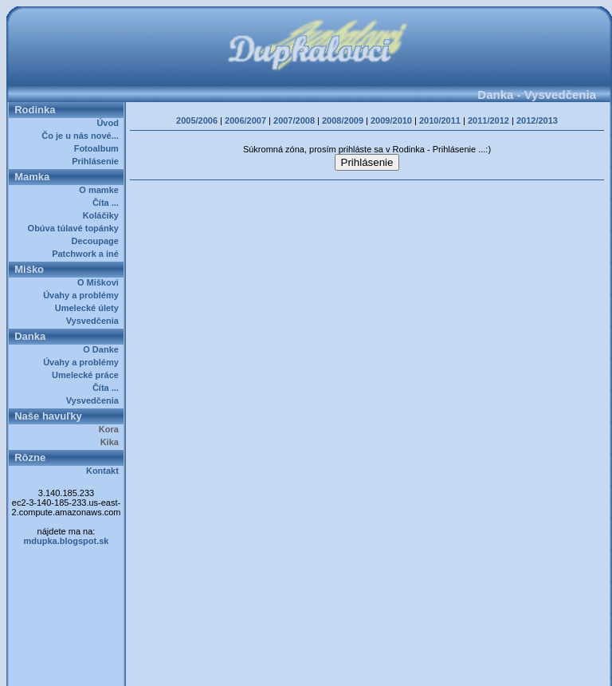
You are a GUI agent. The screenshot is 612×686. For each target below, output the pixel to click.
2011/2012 (488, 120)
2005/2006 (197, 120)
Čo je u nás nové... (82, 135)
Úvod (110, 123)
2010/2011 (440, 120)
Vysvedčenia (95, 320)
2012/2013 (537, 120)
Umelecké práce (88, 375)
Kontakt (105, 470)
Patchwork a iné (88, 253)
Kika (112, 442)
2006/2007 (245, 120)
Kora (111, 429)
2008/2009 (342, 120)
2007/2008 (294, 120)
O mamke (101, 190)
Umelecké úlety (89, 308)
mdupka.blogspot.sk (66, 541)
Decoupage (98, 241)
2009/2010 (391, 120)
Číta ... (108, 202)
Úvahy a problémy (83, 295)
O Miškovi (100, 282)
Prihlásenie (98, 161)
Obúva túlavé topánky (76, 228)
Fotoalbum (99, 148)
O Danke (103, 349)
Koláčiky (103, 215)
